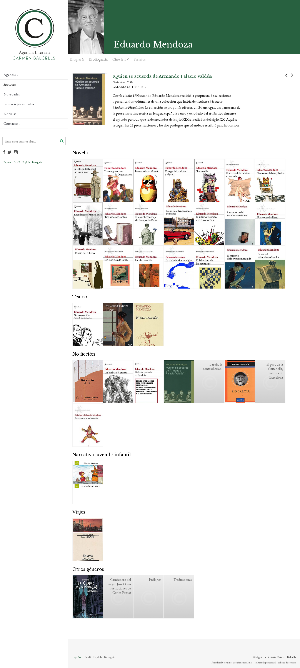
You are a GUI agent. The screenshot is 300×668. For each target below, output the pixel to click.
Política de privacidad (265, 662)
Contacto (12, 123)
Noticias (9, 113)
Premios (140, 59)
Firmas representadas (18, 104)
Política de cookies (287, 662)
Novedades (11, 94)
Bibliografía (98, 59)
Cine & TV (120, 59)
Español (7, 162)
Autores (9, 84)
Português (37, 162)
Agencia (11, 74)
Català (16, 162)
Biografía (77, 59)
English (26, 162)
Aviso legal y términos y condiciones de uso (232, 662)
